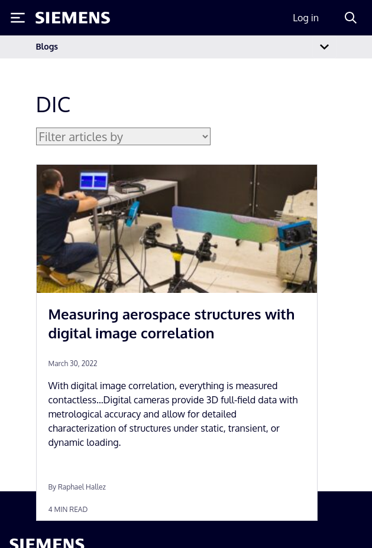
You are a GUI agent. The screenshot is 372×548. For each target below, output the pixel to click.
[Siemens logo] (72, 18)
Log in (306, 18)
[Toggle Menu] (17, 17)
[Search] (351, 18)
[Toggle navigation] (324, 46)
